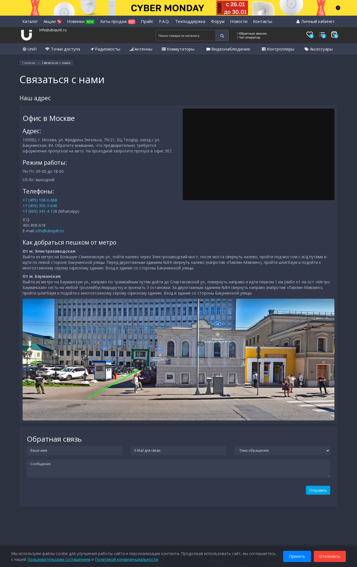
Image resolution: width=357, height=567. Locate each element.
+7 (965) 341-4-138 (40, 211)
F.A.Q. (164, 21)
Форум (218, 21)
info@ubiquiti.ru (53, 29)
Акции (52, 21)
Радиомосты (105, 49)
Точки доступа (62, 49)
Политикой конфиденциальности (126, 558)
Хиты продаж (117, 21)
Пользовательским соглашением (58, 558)
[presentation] (61, 492)
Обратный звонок (252, 33)
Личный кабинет (315, 21)
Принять (297, 555)
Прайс (147, 21)
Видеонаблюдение (228, 49)
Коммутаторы (178, 49)
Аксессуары (319, 49)
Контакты (262, 21)
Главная (28, 63)
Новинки (81, 21)
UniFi (30, 49)
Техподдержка (190, 21)
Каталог (30, 21)
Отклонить (329, 555)
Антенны (140, 49)
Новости (238, 21)
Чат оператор (248, 37)
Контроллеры (278, 49)
